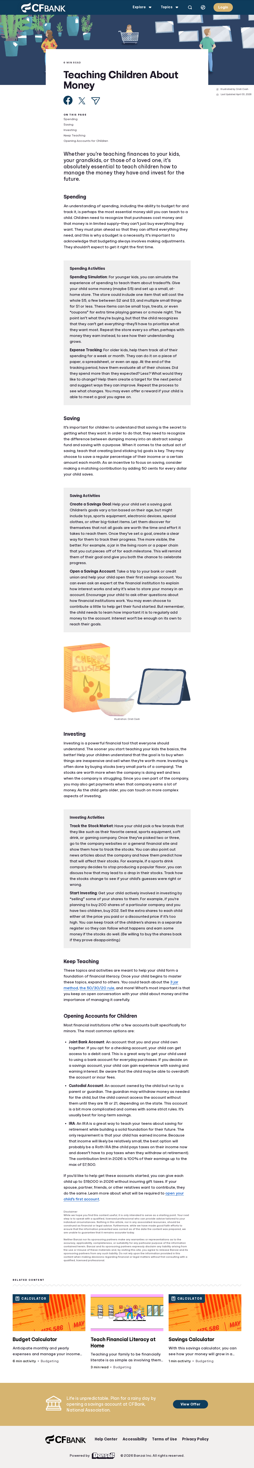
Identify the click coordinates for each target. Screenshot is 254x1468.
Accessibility (135, 1439)
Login (223, 7)
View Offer (189, 1404)
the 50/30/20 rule (97, 988)
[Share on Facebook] (68, 100)
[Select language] (203, 7)
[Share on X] (82, 101)
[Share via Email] (95, 101)
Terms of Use (164, 1439)
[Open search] (190, 7)
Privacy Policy (195, 1439)
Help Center (106, 1439)
